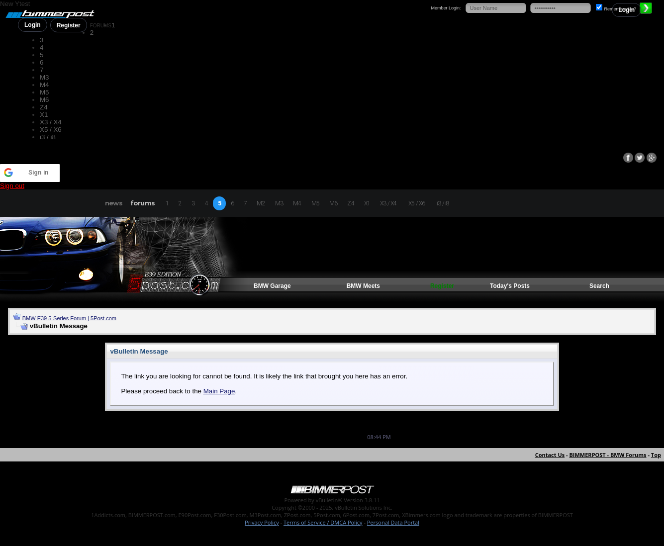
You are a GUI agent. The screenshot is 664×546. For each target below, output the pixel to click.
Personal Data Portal (393, 522)
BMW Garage (272, 285)
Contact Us (550, 454)
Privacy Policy (262, 522)
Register (69, 25)
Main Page (219, 391)
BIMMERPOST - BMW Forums (607, 454)
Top (656, 454)
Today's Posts (510, 285)
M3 (44, 77)
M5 (44, 92)
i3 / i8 (48, 137)
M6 (44, 99)
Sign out (12, 185)
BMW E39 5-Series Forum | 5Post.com (69, 318)
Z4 (44, 107)
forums (142, 203)
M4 (44, 85)
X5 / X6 (51, 129)
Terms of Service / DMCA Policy (323, 522)
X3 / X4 (51, 122)
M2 (261, 203)
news (113, 203)
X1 (44, 114)
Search (599, 285)
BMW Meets (363, 285)
